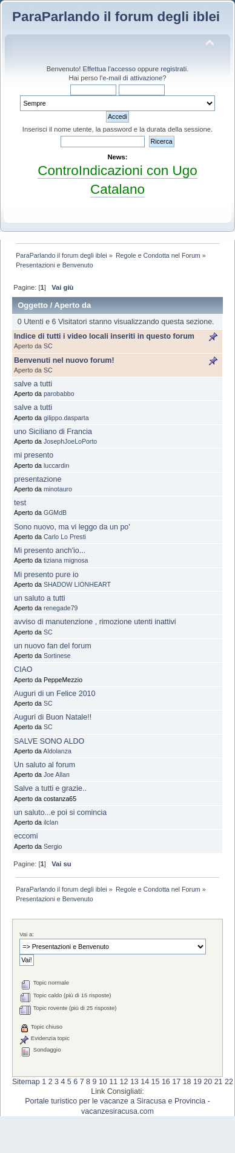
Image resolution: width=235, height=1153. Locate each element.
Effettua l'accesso (109, 68)
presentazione (37, 479)
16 (166, 1082)
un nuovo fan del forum (52, 646)
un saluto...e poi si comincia (60, 812)
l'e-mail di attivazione (131, 77)
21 (218, 1082)
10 (103, 1082)
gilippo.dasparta (66, 417)
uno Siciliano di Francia (53, 431)
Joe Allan (57, 774)
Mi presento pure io (46, 574)
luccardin (56, 465)
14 (145, 1082)
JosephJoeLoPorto (70, 441)
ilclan (51, 822)
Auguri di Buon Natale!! (52, 717)
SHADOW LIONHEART (77, 584)
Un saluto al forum (44, 765)
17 (176, 1082)
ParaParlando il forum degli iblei (116, 16)
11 (113, 1082)
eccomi (26, 836)
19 (197, 1082)
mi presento (33, 455)
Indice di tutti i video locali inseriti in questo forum (104, 336)
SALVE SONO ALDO (49, 741)
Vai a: (26, 934)
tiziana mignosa (66, 560)
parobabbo (59, 393)
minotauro (58, 489)
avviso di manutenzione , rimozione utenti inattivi (95, 622)
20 (208, 1082)
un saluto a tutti (39, 598)
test (20, 503)
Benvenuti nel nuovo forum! (64, 360)
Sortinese (57, 655)
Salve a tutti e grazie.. (50, 788)
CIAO (23, 669)
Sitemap (26, 1082)
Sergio (53, 846)
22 (229, 1082)
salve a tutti (33, 384)
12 (124, 1082)
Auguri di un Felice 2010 (54, 693)
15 (155, 1082)
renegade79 (61, 608)
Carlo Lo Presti (65, 536)
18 (187, 1082)
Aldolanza (57, 751)
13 (134, 1082)
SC (48, 346)
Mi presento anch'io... (49, 550)
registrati (174, 68)
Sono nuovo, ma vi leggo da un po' (72, 527)
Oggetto (33, 305)
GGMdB (55, 512)
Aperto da (72, 305)
